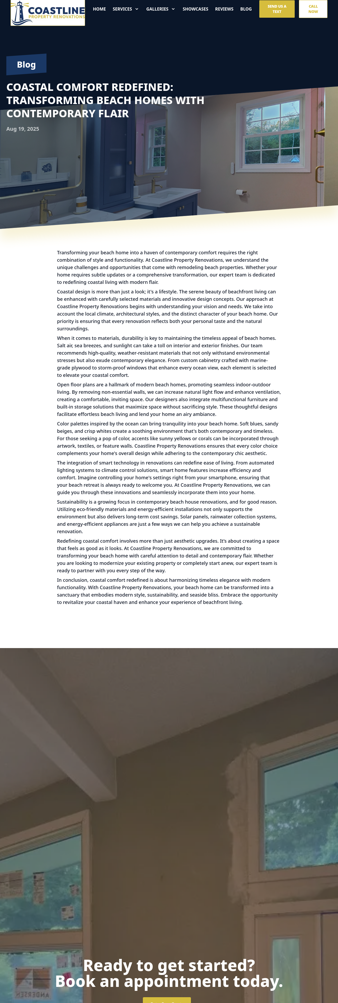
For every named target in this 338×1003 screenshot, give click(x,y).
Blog (246, 11)
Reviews (224, 11)
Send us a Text (277, 11)
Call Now (313, 11)
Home (99, 11)
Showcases (195, 11)
